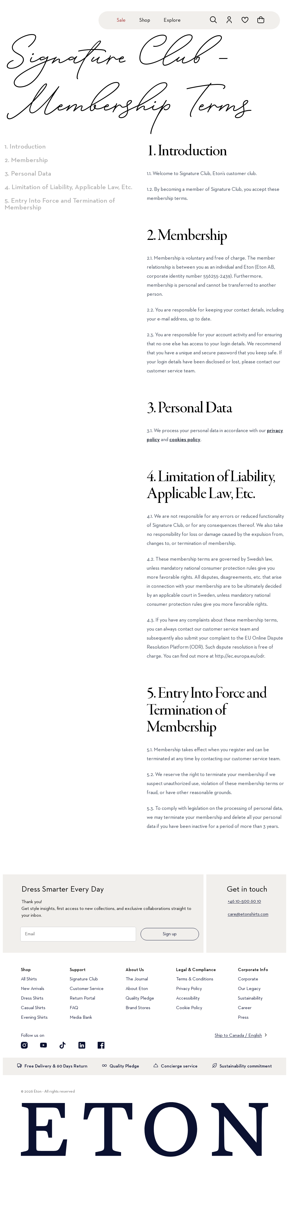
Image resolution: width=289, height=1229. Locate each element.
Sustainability (250, 998)
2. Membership (26, 160)
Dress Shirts (32, 998)
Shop (144, 20)
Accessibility (188, 998)
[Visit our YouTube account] (43, 1045)
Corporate (248, 979)
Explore (172, 20)
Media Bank (81, 1017)
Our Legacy (249, 989)
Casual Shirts (33, 1008)
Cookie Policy (189, 1008)
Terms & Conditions (194, 979)
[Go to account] (229, 19)
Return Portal (82, 998)
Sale (121, 20)
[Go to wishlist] (245, 19)
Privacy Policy (189, 989)
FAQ (74, 1008)
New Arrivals (32, 989)
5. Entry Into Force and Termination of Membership (60, 204)
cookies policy (184, 439)
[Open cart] (260, 19)
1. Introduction (25, 146)
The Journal (137, 979)
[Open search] (213, 19)
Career (244, 1008)
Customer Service (87, 989)
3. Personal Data (28, 173)
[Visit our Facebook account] (101, 1045)
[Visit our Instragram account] (24, 1045)
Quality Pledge (140, 998)
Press (243, 1017)
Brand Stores (138, 1008)
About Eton (137, 989)
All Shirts (29, 979)
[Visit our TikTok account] (62, 1045)
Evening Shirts (34, 1017)
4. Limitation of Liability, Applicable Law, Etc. (68, 187)
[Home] (144, 1129)
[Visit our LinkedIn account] (81, 1045)
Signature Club (84, 979)
